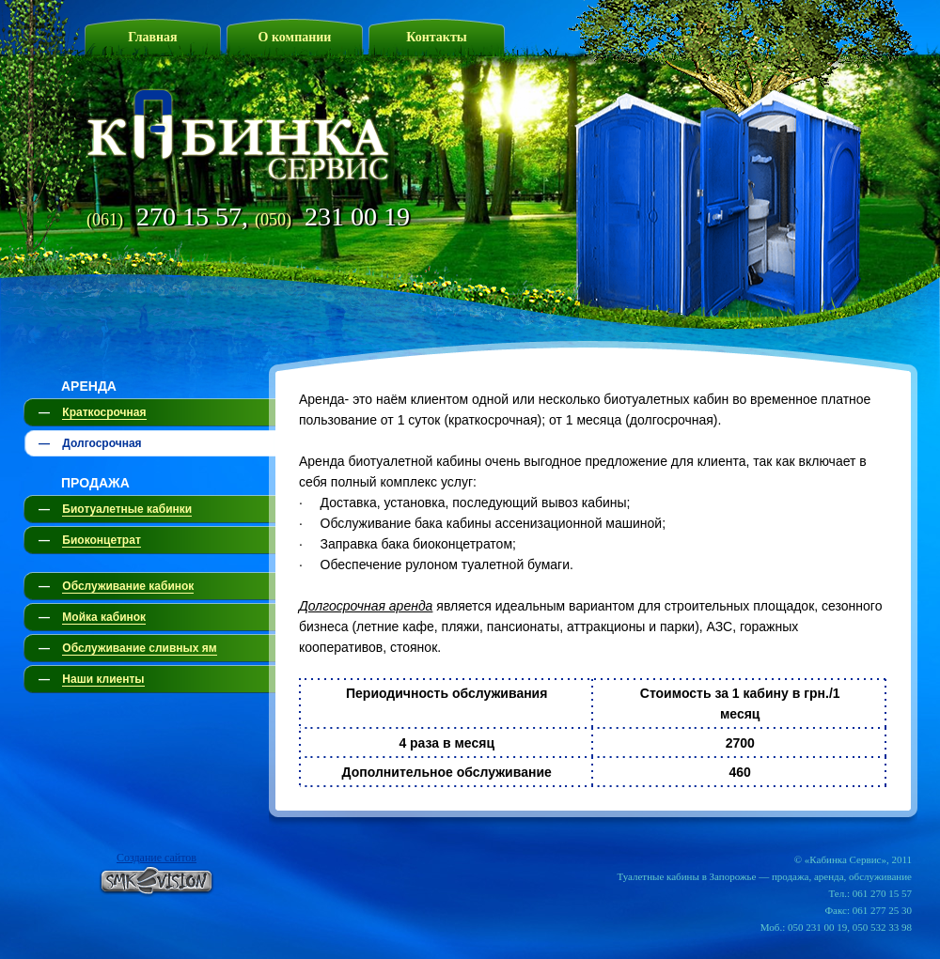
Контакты (436, 37)
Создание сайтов (156, 857)
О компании (295, 37)
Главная (152, 37)
